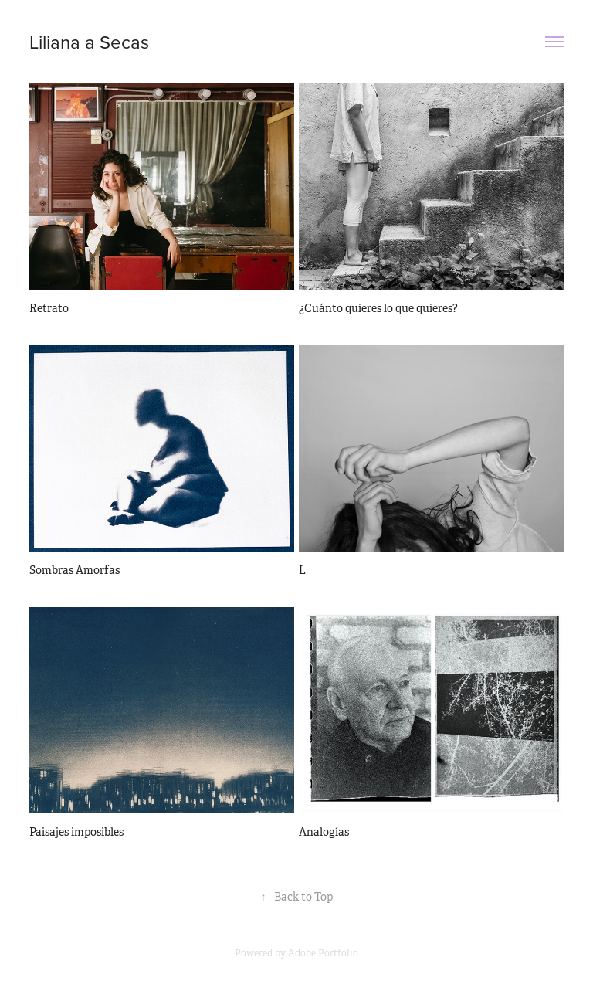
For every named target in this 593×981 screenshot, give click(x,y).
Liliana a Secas (89, 42)
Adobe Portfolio (323, 953)
